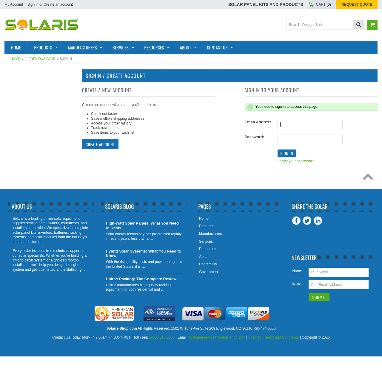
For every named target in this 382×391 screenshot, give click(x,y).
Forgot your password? (296, 161)
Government (209, 306)
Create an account (58, 4)
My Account (13, 4)
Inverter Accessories (33, 164)
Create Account (100, 144)
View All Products (29, 202)
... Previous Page (40, 58)
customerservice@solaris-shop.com (217, 372)
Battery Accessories (32, 173)
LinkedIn (318, 255)
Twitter (307, 255)
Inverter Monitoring (32, 154)
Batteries (19, 125)
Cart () (323, 4)
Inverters (19, 115)
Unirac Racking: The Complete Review (141, 313)
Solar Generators (29, 144)
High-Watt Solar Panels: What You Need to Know (142, 260)
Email (296, 318)
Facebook (296, 255)
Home (15, 58)
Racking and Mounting (34, 135)
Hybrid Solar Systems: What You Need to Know (143, 288)
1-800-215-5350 (162, 372)
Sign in (32, 4)
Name (297, 305)
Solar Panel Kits (27, 86)
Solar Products (27, 96)
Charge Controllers (32, 183)
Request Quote (356, 4)
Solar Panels (23, 105)
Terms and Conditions (281, 372)
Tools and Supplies (30, 193)
